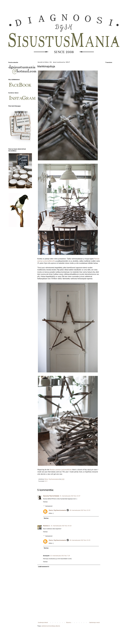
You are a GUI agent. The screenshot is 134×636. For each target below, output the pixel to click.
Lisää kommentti (43, 566)
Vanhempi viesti (94, 622)
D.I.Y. (46, 481)
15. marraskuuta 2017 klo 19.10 (61, 526)
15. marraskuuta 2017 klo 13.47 (70, 496)
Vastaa (45, 502)
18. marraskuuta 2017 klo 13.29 (80, 510)
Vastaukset (48, 506)
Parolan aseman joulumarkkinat (60, 470)
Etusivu (68, 622)
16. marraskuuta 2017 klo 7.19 (60, 555)
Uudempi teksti (43, 622)
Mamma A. (46, 526)
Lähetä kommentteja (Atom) (50, 626)
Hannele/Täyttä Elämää (51, 496)
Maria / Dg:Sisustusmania (57, 510)
